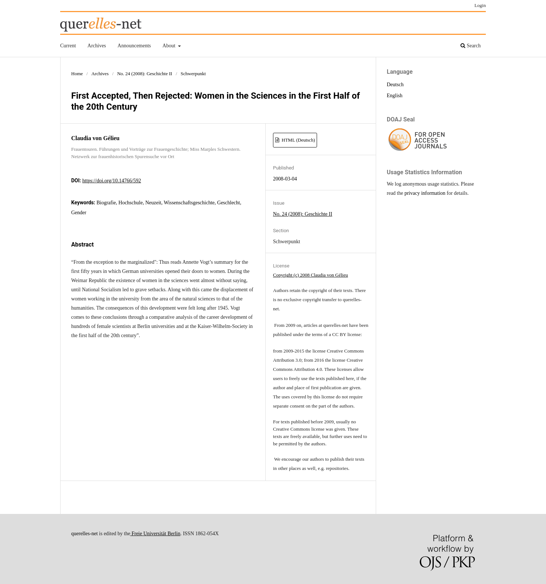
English (395, 95)
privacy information (424, 193)
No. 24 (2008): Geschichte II (144, 73)
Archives (96, 45)
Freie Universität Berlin (155, 533)
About (170, 45)
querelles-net (84, 533)
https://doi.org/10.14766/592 (111, 180)
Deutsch (395, 84)
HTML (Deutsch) (297, 140)
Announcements (134, 45)
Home (77, 73)
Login (480, 5)
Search (471, 45)
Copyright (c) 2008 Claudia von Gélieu (310, 275)
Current (68, 45)
